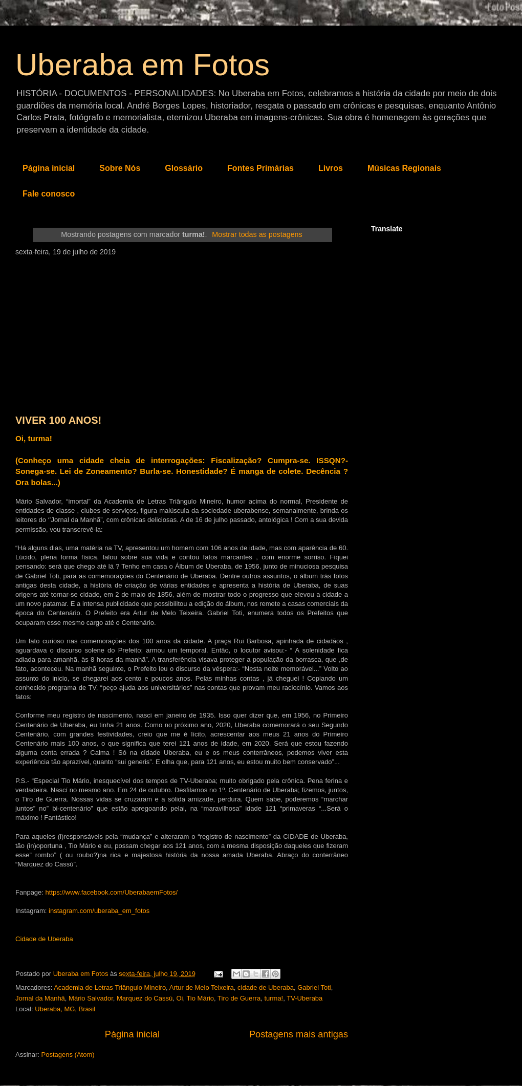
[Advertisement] (181, 332)
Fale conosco (49, 193)
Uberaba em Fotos (142, 65)
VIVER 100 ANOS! (58, 420)
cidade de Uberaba (265, 987)
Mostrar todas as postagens (257, 234)
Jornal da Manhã (40, 998)
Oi (179, 998)
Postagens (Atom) (68, 1054)
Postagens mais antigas (298, 1034)
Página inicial (49, 168)
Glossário (184, 168)
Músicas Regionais (404, 168)
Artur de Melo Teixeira (201, 987)
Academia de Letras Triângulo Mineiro (110, 987)
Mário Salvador (91, 998)
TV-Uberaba (304, 998)
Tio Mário (200, 998)
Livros (330, 168)
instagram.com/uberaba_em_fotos (99, 911)
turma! (273, 998)
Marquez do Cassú (144, 998)
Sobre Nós (119, 168)
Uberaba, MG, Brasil (65, 1009)
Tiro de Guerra (238, 998)
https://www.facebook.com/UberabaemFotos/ (112, 892)
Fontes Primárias (260, 168)
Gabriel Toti (314, 987)
